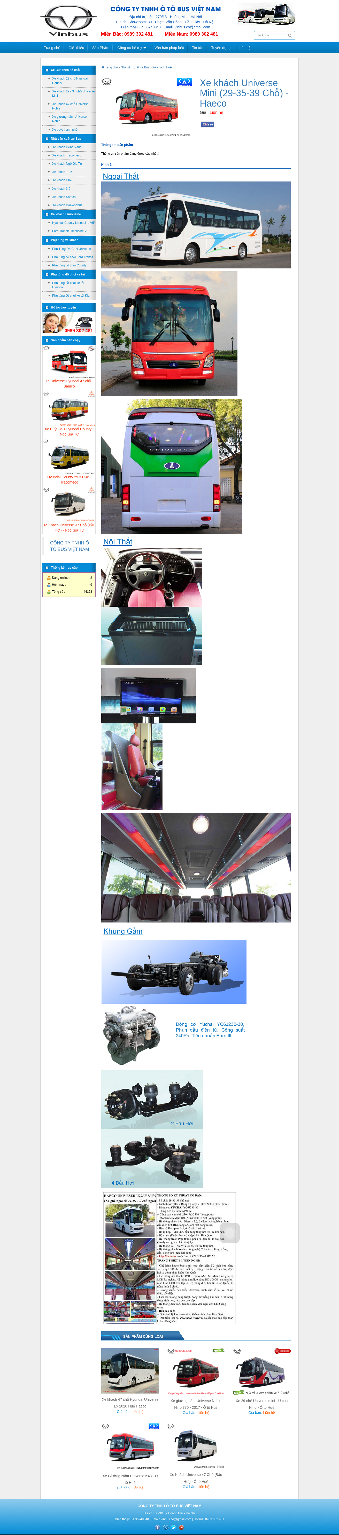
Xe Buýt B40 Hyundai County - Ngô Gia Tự (69, 430)
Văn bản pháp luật (169, 48)
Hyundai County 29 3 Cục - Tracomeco (69, 478)
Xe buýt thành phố (65, 129)
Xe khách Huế (62, 180)
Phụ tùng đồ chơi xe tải (68, 274)
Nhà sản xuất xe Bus (66, 138)
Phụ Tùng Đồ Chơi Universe (71, 249)
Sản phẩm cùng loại (143, 1336)
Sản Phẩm (100, 48)
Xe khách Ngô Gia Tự (67, 163)
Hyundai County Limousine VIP (73, 223)
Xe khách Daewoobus (67, 205)
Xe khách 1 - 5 (62, 172)
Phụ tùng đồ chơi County (69, 265)
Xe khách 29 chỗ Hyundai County (70, 81)
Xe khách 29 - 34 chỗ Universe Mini (73, 94)
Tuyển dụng (220, 48)
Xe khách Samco (64, 197)
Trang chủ (52, 48)
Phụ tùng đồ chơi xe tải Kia (70, 295)
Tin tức (197, 48)
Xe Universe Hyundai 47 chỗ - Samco (69, 382)
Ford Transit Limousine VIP (71, 231)
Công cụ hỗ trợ (129, 48)
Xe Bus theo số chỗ (65, 70)
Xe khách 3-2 (61, 189)
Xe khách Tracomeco (66, 155)
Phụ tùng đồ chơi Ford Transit (72, 257)
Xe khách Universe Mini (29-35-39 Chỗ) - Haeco (244, 93)
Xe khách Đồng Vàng (67, 147)
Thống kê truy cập (64, 567)
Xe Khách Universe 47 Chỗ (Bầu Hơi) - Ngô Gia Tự (69, 526)
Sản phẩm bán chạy (65, 340)
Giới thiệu (76, 48)
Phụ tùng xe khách (64, 240)
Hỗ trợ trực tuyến (63, 307)
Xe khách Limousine (66, 214)
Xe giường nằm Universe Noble (69, 119)
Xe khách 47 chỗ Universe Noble (70, 106)
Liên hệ (245, 48)
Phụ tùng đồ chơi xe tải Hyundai (68, 285)
